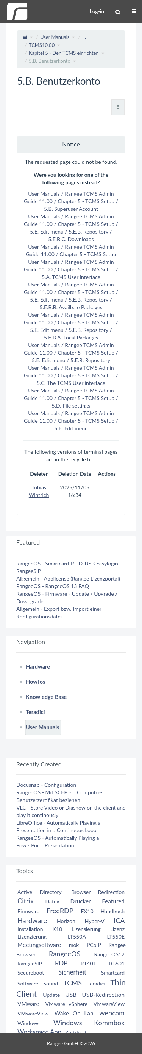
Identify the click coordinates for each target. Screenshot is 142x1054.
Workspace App (39, 1032)
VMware (28, 1003)
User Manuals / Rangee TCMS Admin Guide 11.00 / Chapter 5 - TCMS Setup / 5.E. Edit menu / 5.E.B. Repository (71, 352)
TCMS (72, 983)
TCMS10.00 (42, 45)
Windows (28, 1023)
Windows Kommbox (89, 1022)
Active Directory (39, 892)
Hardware (32, 920)
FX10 (87, 911)
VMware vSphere (66, 1004)
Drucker (80, 901)
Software (27, 983)
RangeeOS (64, 954)
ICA (119, 920)
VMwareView (109, 1004)
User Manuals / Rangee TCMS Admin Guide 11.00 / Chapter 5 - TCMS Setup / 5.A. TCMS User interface (71, 269)
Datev (52, 901)
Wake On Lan (74, 1013)
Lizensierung (86, 929)
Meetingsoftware (39, 944)
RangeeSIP (28, 571)
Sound (51, 983)
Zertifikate (77, 1032)
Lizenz (117, 929)
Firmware (28, 911)
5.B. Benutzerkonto (49, 61)
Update (51, 995)
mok (74, 945)
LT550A (77, 936)
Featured (113, 901)
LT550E (116, 936)
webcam (112, 1013)
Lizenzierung (32, 936)
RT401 (88, 963)
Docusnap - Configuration (46, 785)
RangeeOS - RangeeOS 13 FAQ (52, 586)
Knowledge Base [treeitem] (46, 697)
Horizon (66, 921)
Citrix (25, 901)
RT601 (117, 963)
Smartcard (113, 972)
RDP (61, 963)
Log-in (97, 11)
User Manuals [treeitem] (42, 727)
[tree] (71, 697)
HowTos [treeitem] (35, 682)
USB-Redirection (103, 994)
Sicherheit (72, 972)
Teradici (96, 983)
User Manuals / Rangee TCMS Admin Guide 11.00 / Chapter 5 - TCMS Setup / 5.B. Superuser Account (71, 201)
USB (70, 994)
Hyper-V (95, 921)
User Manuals (55, 37)
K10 (57, 929)
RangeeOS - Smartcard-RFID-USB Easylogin (67, 563)
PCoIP (94, 945)
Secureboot (30, 972)
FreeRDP (60, 910)
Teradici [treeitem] (35, 712)
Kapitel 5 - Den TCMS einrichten (64, 53)
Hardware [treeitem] (38, 666)
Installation (30, 929)
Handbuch (113, 911)
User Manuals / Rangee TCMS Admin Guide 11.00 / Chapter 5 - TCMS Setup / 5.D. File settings (71, 398)
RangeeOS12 (109, 954)
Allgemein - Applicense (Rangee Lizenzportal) (68, 578)
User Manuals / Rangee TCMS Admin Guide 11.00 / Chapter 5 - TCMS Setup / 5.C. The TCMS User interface (71, 375)
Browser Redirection (98, 892)
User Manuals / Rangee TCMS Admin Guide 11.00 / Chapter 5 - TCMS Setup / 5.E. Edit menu (71, 420)
